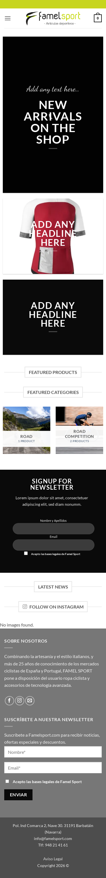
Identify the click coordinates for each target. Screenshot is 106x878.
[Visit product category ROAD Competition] (79, 430)
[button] (7, 18)
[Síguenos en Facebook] (9, 700)
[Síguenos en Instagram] (19, 700)
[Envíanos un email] (29, 700)
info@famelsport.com (53, 838)
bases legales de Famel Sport (62, 554)
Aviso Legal (53, 858)
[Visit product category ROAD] (26, 430)
